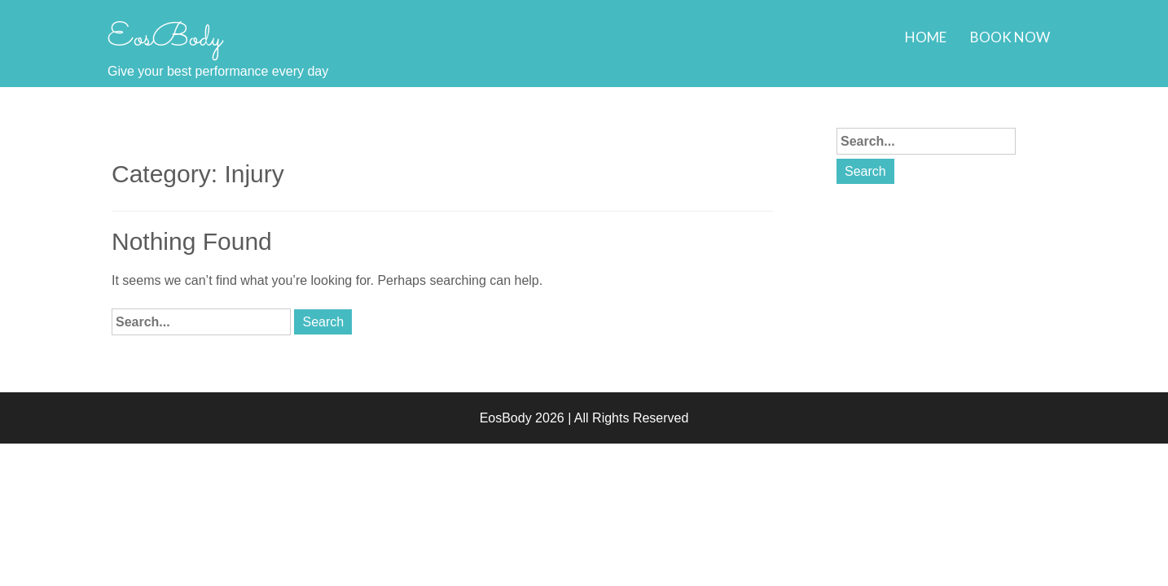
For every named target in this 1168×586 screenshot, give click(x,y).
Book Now (1010, 37)
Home (925, 37)
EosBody (165, 38)
